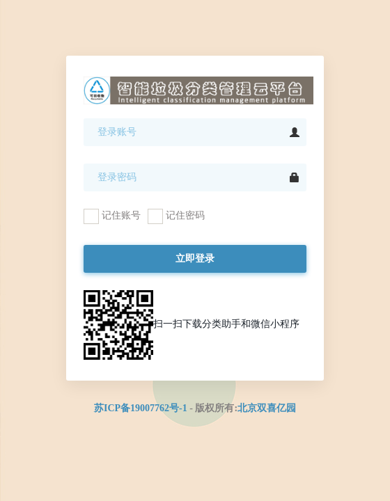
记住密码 (176, 216)
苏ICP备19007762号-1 (140, 408)
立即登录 (195, 258)
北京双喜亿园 (266, 408)
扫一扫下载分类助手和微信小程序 (191, 325)
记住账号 (112, 216)
